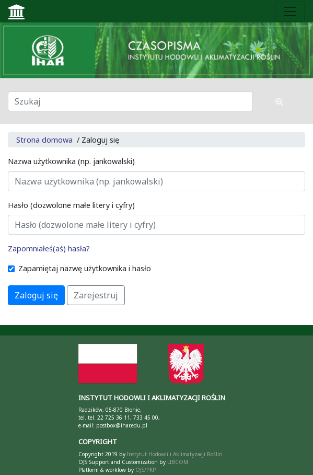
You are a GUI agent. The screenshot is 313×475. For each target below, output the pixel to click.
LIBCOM (177, 462)
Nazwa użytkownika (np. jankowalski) (71, 161)
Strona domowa (44, 140)
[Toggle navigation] (290, 11)
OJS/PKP (145, 469)
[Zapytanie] (130, 101)
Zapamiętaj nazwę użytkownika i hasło (84, 268)
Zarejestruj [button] (96, 295)
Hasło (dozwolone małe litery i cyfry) (71, 205)
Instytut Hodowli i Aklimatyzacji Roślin (175, 454)
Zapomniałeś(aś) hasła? (49, 248)
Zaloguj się (36, 295)
